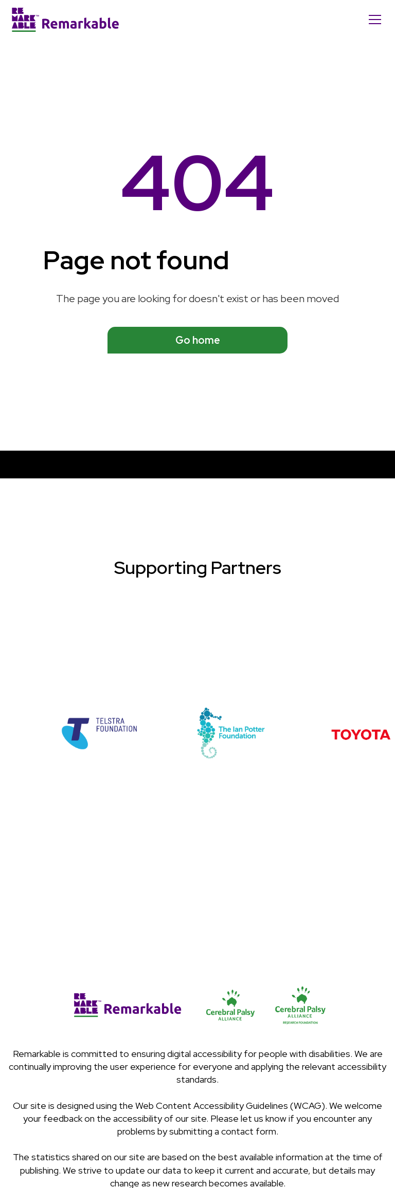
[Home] (65, 19)
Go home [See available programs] (197, 340)
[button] (373, 19)
